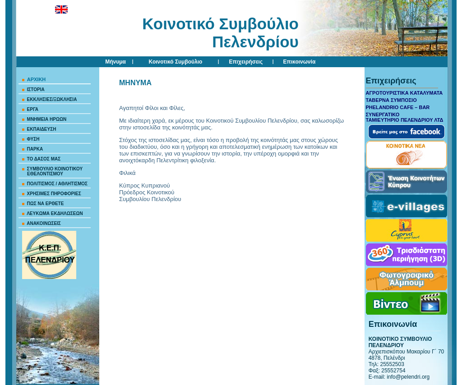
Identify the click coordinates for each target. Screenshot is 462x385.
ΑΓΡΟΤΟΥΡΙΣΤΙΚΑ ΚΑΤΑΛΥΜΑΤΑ (404, 93)
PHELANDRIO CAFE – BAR (398, 107)
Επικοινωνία (299, 62)
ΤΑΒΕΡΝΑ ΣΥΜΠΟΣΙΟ (391, 100)
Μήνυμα (115, 62)
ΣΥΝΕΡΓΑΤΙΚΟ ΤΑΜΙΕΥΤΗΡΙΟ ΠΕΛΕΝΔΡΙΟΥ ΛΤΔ (405, 117)
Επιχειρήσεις (246, 62)
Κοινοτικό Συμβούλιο (176, 62)
